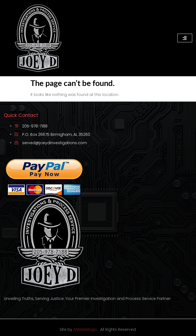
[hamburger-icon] (184, 38)
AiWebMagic (85, 331)
